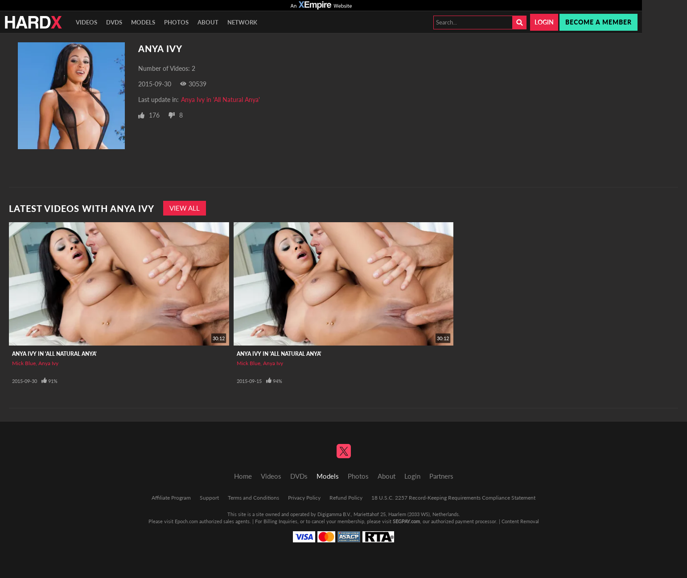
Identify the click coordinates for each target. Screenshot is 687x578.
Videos (86, 22)
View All (184, 208)
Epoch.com (186, 521)
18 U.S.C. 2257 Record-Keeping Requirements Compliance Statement (453, 497)
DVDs (114, 22)
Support (209, 497)
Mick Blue (24, 363)
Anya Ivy (48, 363)
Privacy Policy (304, 497)
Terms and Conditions (253, 497)
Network (242, 22)
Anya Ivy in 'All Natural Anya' (220, 99)
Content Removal (520, 521)
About (207, 22)
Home (243, 476)
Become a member (598, 22)
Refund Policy (345, 497)
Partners (441, 476)
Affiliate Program (171, 497)
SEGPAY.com (406, 521)
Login (544, 22)
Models (143, 22)
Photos (176, 22)
